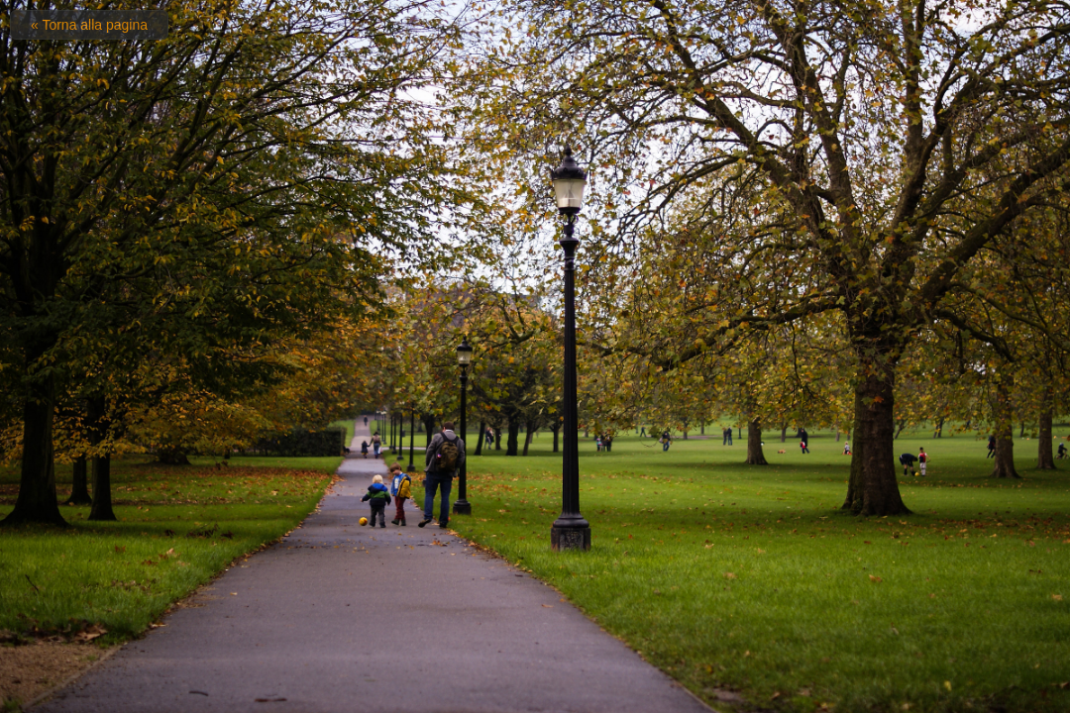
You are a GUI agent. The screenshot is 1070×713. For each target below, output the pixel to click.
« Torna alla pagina (89, 25)
